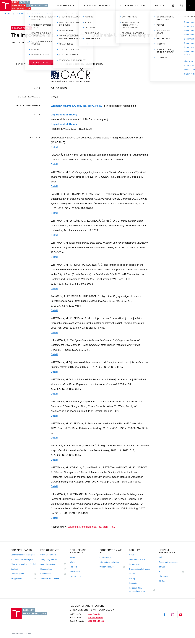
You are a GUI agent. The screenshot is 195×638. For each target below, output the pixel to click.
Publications (75, 571)
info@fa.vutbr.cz (95, 618)
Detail (54, 147)
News (131, 555)
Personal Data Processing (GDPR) (137, 589)
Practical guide (17, 574)
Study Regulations (48, 564)
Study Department (48, 555)
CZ (190, 5)
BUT (164, 571)
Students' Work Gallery (50, 578)
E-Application (16, 578)
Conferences (75, 576)
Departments (134, 564)
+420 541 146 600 (96, 621)
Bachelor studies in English (23, 555)
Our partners (105, 557)
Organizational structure (139, 569)
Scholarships (46, 569)
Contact (14, 569)
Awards (73, 557)
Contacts (133, 583)
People (132, 574)
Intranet (162, 567)
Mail (160, 557)
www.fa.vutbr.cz (95, 614)
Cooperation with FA (133, 5)
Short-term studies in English (23, 564)
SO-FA (162, 581)
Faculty (159, 5)
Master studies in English (22, 559)
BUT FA (7, 14)
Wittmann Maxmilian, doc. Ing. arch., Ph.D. (76, 105)
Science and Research (97, 5)
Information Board (137, 559)
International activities (109, 562)
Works (73, 562)
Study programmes (48, 559)
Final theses (45, 574)
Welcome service (107, 567)
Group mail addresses (168, 562)
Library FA (163, 576)
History (132, 578)
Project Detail (69, 14)
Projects (51, 14)
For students (65, 5)
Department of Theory (64, 114)
